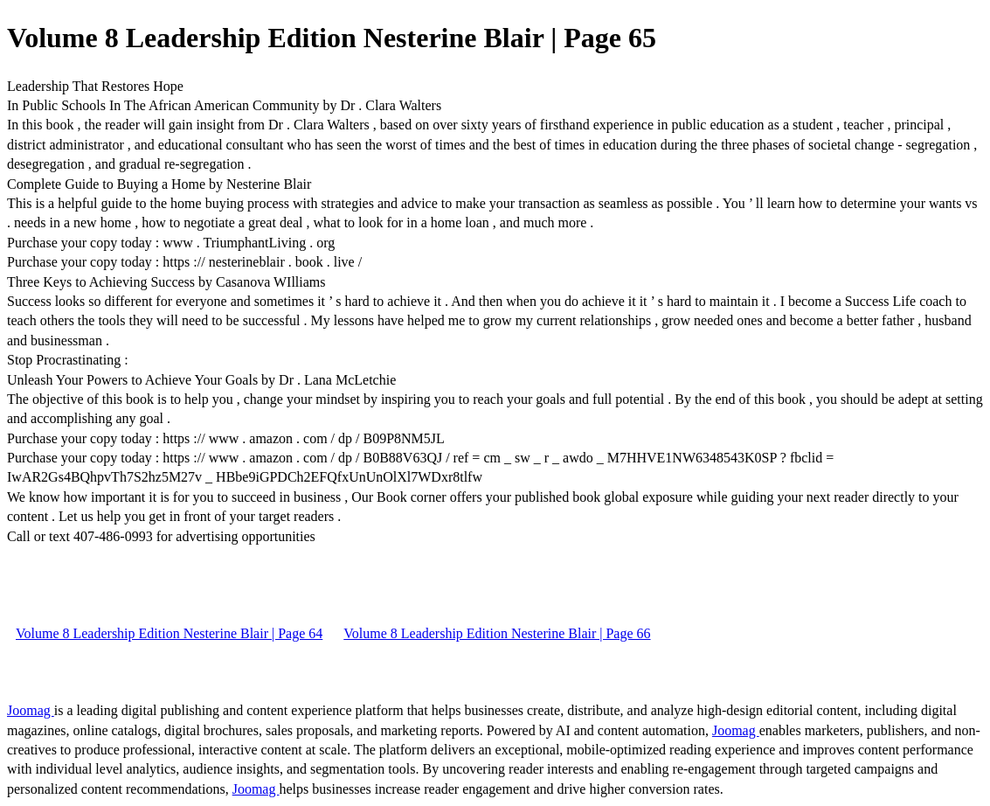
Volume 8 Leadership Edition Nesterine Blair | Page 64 (169, 633)
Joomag (30, 710)
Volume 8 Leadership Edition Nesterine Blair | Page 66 (496, 633)
